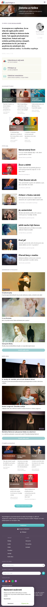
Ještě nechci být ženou (29, 225)
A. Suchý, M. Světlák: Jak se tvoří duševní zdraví (18, 379)
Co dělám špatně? (23, 99)
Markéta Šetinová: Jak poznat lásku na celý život (19, 432)
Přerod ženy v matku (28, 255)
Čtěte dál (5, 146)
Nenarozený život (27, 149)
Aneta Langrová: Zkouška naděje (13, 406)
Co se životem (6, 318)
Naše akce (10, 556)
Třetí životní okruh (28, 180)
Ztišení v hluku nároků (29, 195)
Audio (9, 544)
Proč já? (22, 240)
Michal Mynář (40, 32)
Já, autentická (25, 210)
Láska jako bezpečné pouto (37, 99)
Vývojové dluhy (7, 344)
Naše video (5, 356)
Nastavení (10, 603)
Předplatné (23, 525)
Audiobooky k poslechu (9, 269)
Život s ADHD (25, 164)
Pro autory (28, 544)
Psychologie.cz (8, 2)
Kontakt (28, 547)
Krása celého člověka (22, 456)
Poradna (10, 550)
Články (9, 541)
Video (9, 547)
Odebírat (43, 573)
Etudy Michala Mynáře (14, 23)
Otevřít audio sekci (23, 350)
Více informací (7, 598)
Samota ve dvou (30, 127)
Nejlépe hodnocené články (23, 506)
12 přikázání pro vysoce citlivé (8, 99)
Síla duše (13, 127)
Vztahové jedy (7, 293)
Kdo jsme (28, 541)
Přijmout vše (24, 603)
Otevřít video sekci (23, 438)
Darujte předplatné (23, 529)
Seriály (9, 553)
